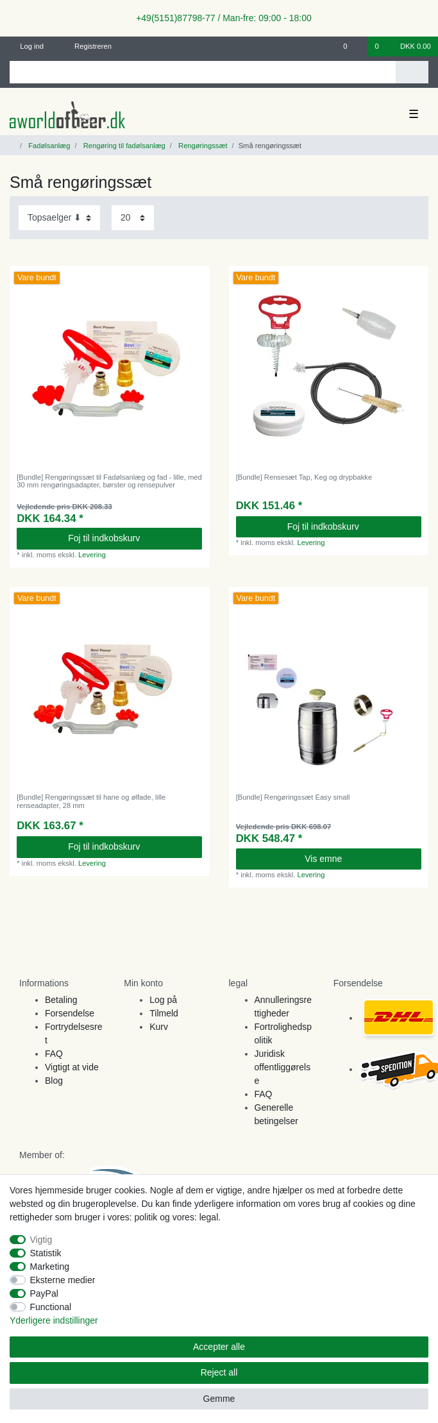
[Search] (412, 72)
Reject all (219, 1372)
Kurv (158, 1027)
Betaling (61, 1000)
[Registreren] (86, 46)
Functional (51, 1307)
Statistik (46, 1253)
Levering (92, 555)
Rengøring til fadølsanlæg (123, 145)
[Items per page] (133, 217)
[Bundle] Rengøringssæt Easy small (293, 797)
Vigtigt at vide (72, 1067)
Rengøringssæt (202, 145)
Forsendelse (69, 1013)
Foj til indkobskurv (130, 538)
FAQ (54, 1053)
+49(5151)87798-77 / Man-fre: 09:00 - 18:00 (218, 18)
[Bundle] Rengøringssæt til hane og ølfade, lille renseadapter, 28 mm (91, 801)
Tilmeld (163, 1013)
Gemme (219, 1399)
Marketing (49, 1266)
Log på (163, 1000)
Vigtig (41, 1239)
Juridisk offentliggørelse (283, 1067)
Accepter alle (219, 1347)
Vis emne (358, 859)
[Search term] (203, 72)
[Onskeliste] (351, 46)
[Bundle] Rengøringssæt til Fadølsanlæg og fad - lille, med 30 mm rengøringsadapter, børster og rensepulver (109, 481)
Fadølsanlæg (48, 145)
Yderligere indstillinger (54, 1320)
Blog (54, 1080)
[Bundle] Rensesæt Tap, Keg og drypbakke (304, 477)
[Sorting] (59, 217)
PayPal (44, 1293)
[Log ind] (27, 46)
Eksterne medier (63, 1280)
